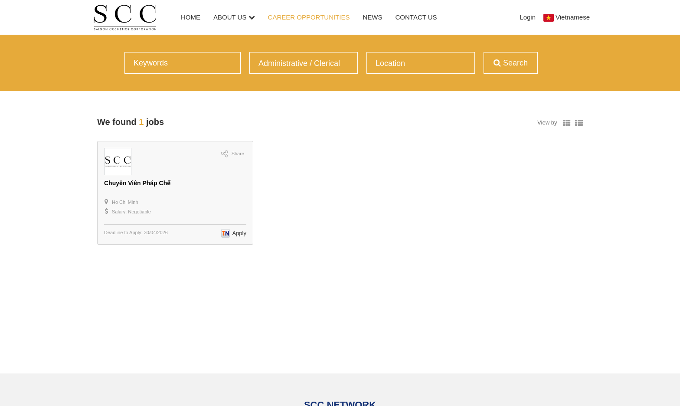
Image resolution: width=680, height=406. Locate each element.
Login (528, 17)
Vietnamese (573, 17)
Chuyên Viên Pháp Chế (137, 183)
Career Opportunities (309, 17)
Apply (239, 233)
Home (190, 17)
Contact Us (416, 17)
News (372, 17)
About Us (234, 17)
